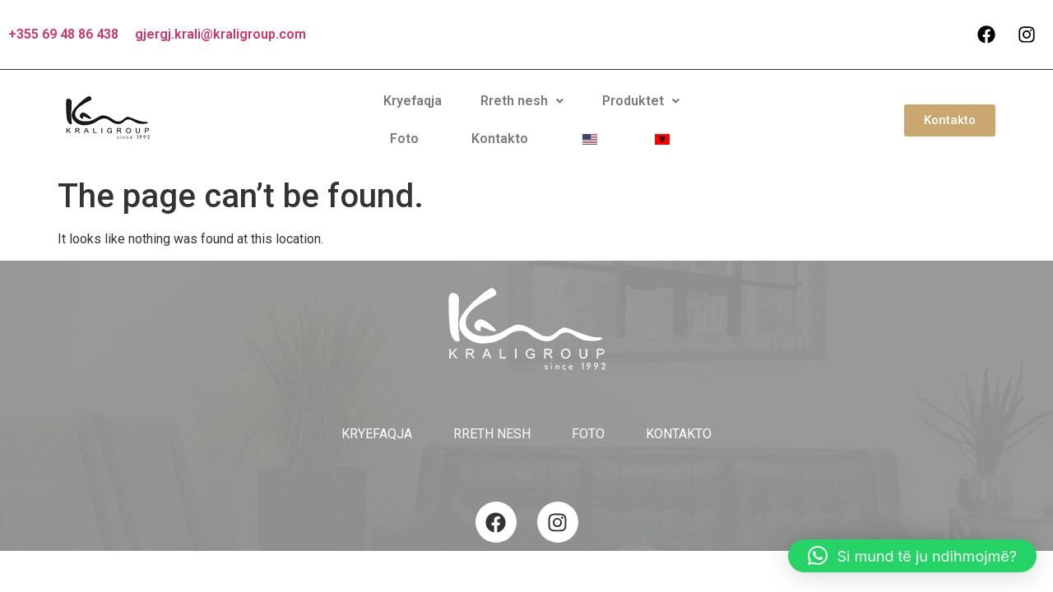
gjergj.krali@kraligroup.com (220, 34)
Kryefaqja (314, 113)
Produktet (515, 113)
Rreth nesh (410, 113)
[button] (410, 113)
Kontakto (660, 113)
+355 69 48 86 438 (63, 34)
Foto (592, 113)
